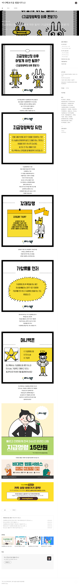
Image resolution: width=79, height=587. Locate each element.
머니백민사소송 (71, 101)
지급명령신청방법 (64, 107)
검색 (73, 3)
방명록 (15, 8)
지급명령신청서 (71, 103)
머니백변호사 (64, 105)
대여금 (74, 115)
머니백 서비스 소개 (66, 46)
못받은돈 (68, 99)
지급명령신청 (64, 113)
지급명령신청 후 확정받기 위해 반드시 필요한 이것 (14, 524)
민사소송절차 (72, 107)
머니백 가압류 (65, 56)
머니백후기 (63, 99)
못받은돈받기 (64, 103)
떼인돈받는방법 (64, 101)
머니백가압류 (70, 105)
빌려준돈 (71, 118)
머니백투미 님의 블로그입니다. (10, 559)
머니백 (62, 115)
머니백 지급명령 (65, 53)
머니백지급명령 (71, 113)
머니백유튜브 (64, 122)
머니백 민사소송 (65, 54)
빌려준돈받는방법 (64, 118)
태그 (8, 8)
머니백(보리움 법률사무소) (14, 3)
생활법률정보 (64, 61)
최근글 (62, 88)
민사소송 (74, 111)
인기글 (67, 88)
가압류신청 (74, 109)
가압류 (62, 116)
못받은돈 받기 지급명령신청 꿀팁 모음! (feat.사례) (14, 526)
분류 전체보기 (64, 42)
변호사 (70, 120)
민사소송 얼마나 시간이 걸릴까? (10, 522)
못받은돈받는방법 (64, 120)
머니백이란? (64, 44)
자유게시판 (63, 64)
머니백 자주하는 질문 (66, 48)
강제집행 (70, 116)
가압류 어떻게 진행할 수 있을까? (67, 80)
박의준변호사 (64, 111)
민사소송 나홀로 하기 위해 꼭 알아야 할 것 (12, 527)
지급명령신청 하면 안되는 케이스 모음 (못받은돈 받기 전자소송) (17, 520)
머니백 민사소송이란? (65, 78)
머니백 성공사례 (64, 50)
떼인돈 (66, 116)
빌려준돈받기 (64, 109)
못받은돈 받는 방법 (7, 517)
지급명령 (69, 109)
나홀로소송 (70, 111)
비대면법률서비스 (68, 115)
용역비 (69, 122)
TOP (76, 582)
